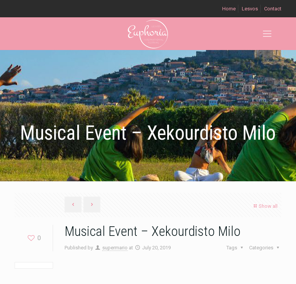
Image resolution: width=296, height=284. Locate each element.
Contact (272, 9)
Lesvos (250, 9)
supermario (115, 248)
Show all (265, 206)
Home (229, 9)
